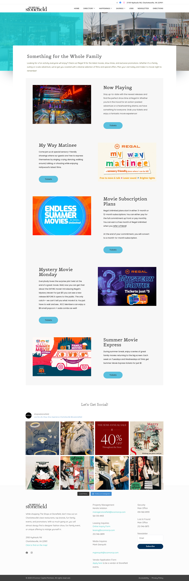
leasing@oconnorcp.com (104, 530)
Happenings (104, 8)
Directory (88, 8)
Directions (158, 8)
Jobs (131, 8)
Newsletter (143, 8)
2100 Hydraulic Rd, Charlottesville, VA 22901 (145, 3)
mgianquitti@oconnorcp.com (105, 552)
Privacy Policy (157, 578)
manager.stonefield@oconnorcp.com (109, 512)
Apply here (97, 563)
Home (76, 8)
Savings (119, 8)
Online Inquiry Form (101, 526)
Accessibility (144, 578)
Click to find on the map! (36, 545)
